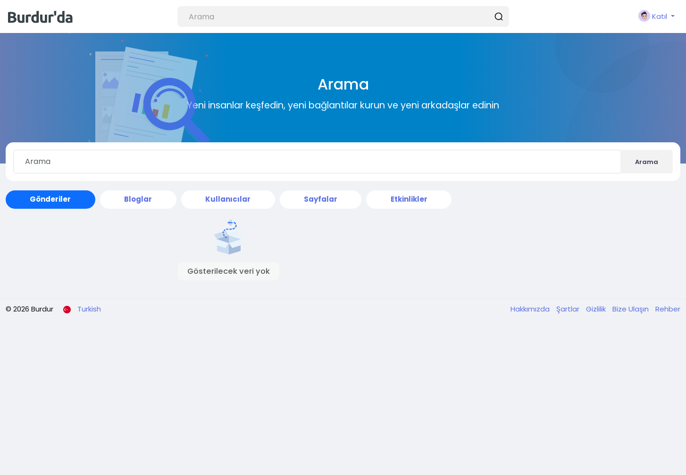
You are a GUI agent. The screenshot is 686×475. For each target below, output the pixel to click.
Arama (646, 161)
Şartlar (568, 309)
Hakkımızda (531, 309)
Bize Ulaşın (631, 309)
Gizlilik (597, 309)
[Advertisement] (343, 397)
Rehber (667, 309)
